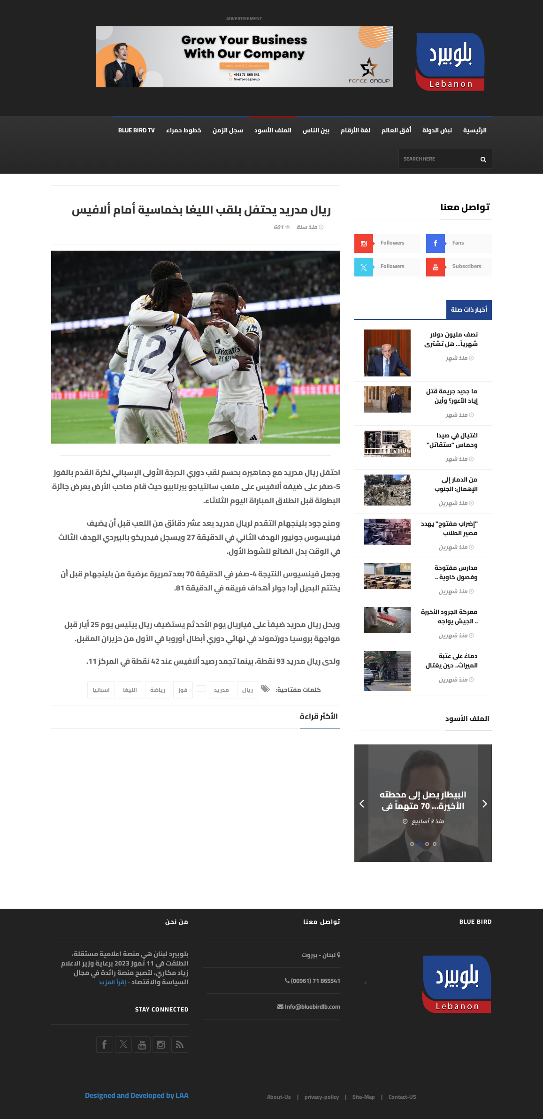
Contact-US (402, 1097)
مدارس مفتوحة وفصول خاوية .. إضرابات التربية (456, 577)
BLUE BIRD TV (136, 130)
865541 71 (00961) (312, 981)
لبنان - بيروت (321, 955)
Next (485, 803)
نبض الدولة (437, 130)
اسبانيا (101, 690)
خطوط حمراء (183, 130)
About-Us (279, 1097)
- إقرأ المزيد (114, 983)
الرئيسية (475, 130)
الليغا (130, 690)
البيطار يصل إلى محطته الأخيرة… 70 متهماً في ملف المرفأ (423, 806)
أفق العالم (396, 130)
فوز (183, 690)
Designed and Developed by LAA (137, 1095)
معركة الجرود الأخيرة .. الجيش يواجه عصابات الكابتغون (449, 621)
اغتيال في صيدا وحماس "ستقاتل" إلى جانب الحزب (452, 445)
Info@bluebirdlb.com (308, 1006)
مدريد (221, 690)
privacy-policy (322, 1097)
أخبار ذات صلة (469, 309)
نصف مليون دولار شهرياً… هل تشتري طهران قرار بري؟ (451, 344)
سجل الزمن (228, 130)
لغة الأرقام (355, 130)
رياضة (157, 690)
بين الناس (316, 130)
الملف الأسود (272, 130)
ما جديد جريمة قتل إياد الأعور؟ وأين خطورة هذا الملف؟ (452, 401)
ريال (247, 690)
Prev (361, 803)
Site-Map (363, 1097)
